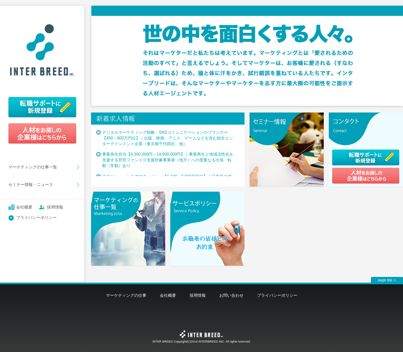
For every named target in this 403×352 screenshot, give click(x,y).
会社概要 (24, 207)
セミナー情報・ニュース (30, 184)
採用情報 (55, 207)
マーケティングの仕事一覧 (32, 167)
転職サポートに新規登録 (42, 107)
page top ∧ (387, 280)
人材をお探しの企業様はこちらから (42, 133)
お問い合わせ (231, 295)
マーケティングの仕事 (126, 295)
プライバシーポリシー (36, 217)
